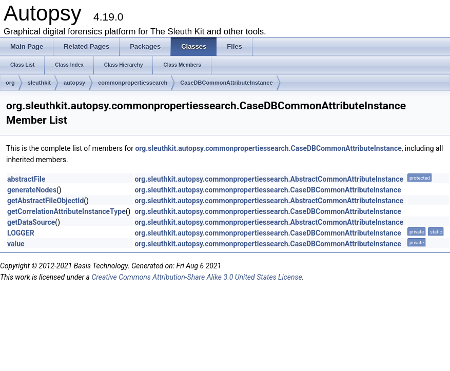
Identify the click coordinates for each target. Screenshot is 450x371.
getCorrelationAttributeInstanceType (66, 211)
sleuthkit (39, 83)
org (10, 83)
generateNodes (31, 190)
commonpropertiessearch (132, 83)
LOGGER (20, 233)
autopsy (74, 83)
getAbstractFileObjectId (45, 201)
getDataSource (31, 222)
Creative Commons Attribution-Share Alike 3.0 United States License (196, 277)
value (16, 244)
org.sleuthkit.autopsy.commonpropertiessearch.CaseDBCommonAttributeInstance (268, 148)
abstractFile (26, 179)
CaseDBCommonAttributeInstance (226, 83)
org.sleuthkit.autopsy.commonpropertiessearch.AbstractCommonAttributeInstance (268, 179)
